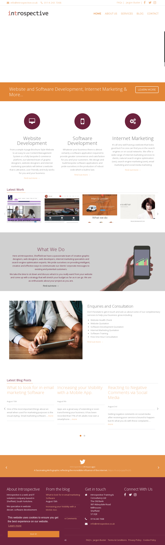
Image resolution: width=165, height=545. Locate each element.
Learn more (147, 89)
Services (127, 13)
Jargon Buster (133, 2)
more (37, 415)
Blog (139, 13)
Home (97, 13)
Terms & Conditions (117, 540)
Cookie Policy (149, 540)
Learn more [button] (14, 525)
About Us (111, 13)
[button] (67, 435)
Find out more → (29, 178)
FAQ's (89, 540)
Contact (152, 13)
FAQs (119, 2)
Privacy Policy (134, 540)
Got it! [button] (33, 534)
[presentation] (144, 214)
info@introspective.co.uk (116, 523)
